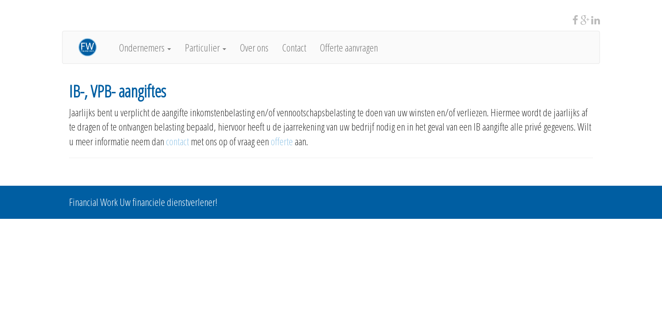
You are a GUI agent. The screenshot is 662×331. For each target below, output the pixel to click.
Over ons (254, 47)
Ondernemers (145, 47)
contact (177, 141)
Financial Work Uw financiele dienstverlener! (143, 202)
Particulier (205, 47)
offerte (283, 141)
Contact (294, 47)
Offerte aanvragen (349, 47)
